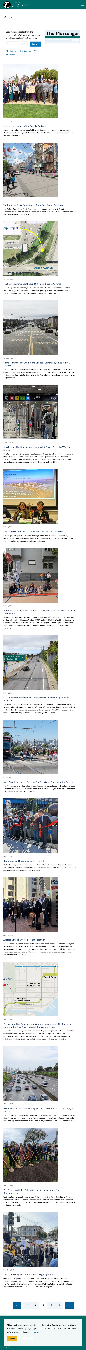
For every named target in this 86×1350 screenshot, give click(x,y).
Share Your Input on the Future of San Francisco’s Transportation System (38, 782)
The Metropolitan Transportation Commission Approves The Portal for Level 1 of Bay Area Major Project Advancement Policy (37, 1025)
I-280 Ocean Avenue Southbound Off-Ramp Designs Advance (32, 283)
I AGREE (12, 1338)
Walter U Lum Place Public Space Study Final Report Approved (33, 205)
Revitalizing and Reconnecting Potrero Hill (23, 860)
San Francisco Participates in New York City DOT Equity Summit (33, 531)
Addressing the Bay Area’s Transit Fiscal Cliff (24, 939)
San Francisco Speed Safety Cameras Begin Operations (29, 1274)
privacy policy (33, 1332)
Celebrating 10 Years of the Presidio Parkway (24, 126)
